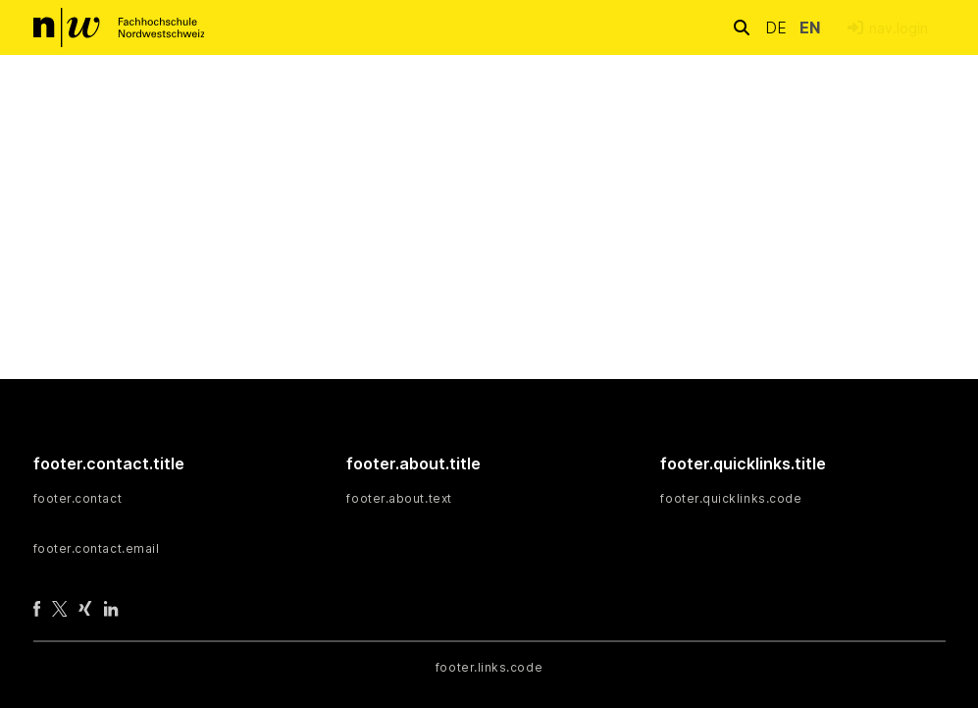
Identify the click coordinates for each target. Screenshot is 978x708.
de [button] (778, 27)
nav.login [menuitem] (898, 28)
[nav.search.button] (741, 27)
